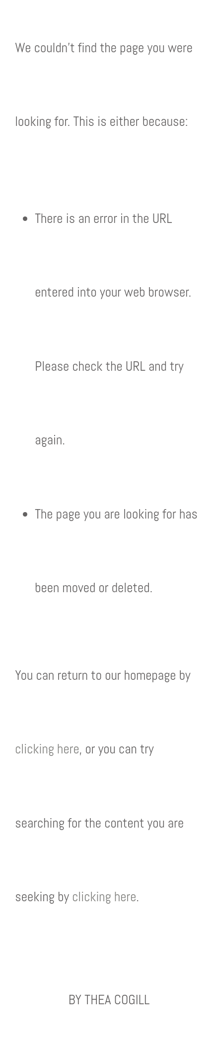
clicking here (47, 748)
